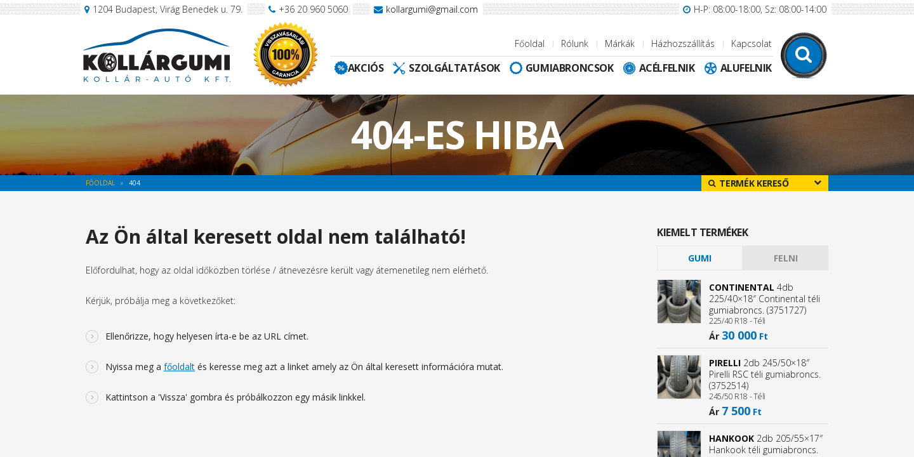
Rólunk (574, 43)
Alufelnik (746, 68)
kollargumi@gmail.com (432, 9)
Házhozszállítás (683, 43)
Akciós (366, 68)
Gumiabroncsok (570, 68)
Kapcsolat (751, 43)
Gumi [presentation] (700, 258)
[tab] (700, 258)
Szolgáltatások (454, 68)
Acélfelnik (667, 68)
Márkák (620, 43)
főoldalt (179, 367)
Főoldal (530, 43)
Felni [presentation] (786, 258)
